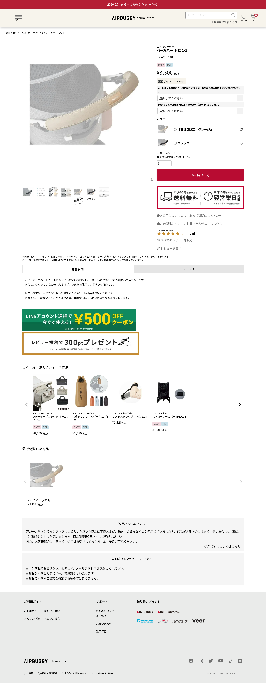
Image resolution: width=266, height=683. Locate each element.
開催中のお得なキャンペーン (133, 4)
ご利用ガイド (32, 611)
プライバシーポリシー (102, 673)
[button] (26, 405)
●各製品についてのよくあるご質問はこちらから (189, 215)
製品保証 (101, 631)
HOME (8, 32)
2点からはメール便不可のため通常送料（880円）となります (188, 104)
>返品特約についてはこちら (221, 546)
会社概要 (28, 673)
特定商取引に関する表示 (74, 673)
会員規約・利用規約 (47, 673)
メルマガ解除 (52, 618)
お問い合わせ (104, 623)
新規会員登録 (52, 611)
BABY (16, 32)
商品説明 (78, 269)
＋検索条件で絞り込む (224, 22)
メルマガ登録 (32, 618)
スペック (189, 269)
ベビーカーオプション (32, 32)
